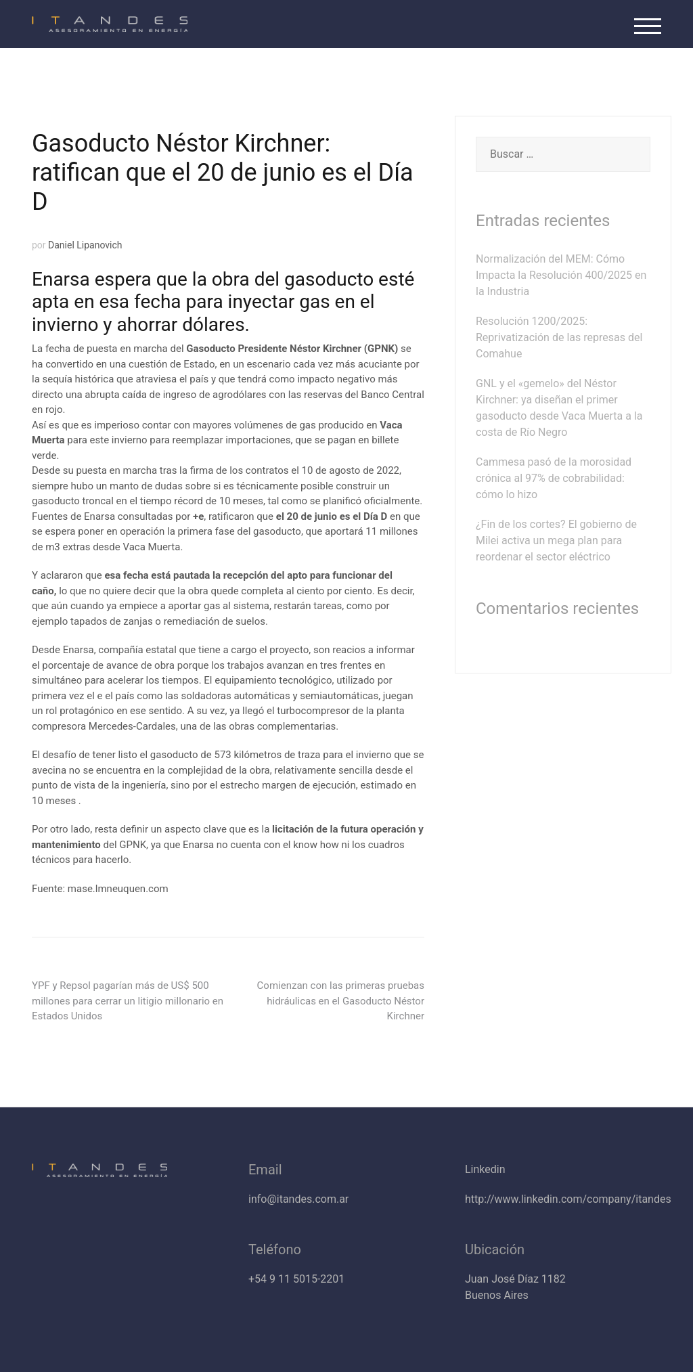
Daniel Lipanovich (85, 245)
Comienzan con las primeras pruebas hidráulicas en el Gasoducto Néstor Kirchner (340, 1000)
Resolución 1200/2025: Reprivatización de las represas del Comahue (559, 337)
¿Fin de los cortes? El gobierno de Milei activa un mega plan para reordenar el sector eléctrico (556, 540)
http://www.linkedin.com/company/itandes (568, 1199)
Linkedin (485, 1169)
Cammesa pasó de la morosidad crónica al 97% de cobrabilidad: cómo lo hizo (553, 478)
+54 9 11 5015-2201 (296, 1279)
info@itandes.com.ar (298, 1199)
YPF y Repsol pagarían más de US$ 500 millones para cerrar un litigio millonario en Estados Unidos (127, 1000)
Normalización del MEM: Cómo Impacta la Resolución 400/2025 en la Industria (561, 275)
